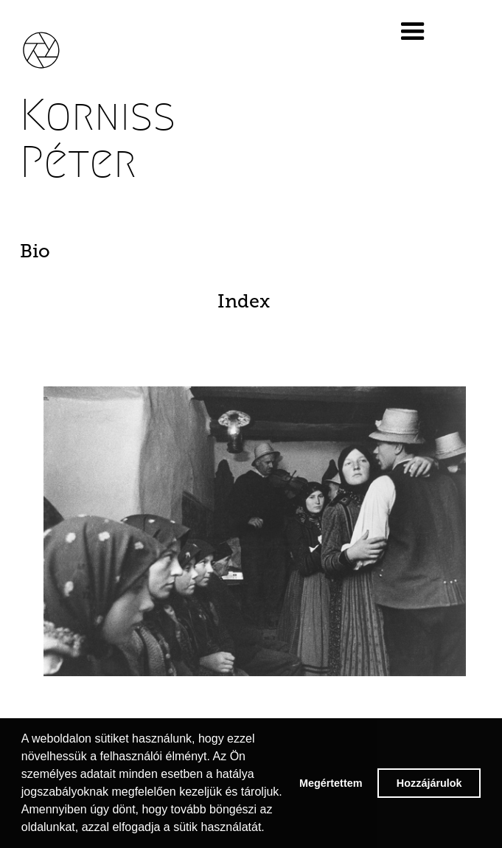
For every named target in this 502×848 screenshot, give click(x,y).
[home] (51, 42)
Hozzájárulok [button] (429, 783)
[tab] (254, 251)
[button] (428, 31)
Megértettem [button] (331, 783)
